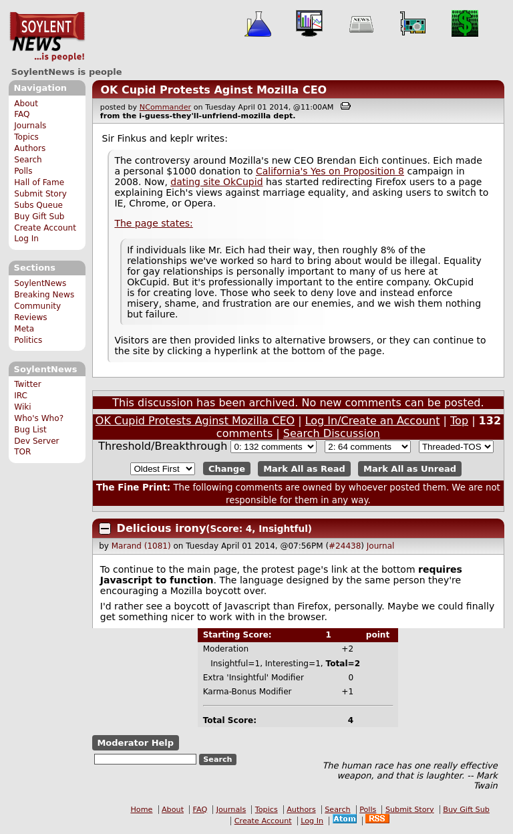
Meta (24, 328)
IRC (20, 395)
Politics (28, 340)
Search (28, 159)
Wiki (22, 407)
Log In (26, 238)
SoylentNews (47, 36)
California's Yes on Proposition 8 (330, 171)
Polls (23, 171)
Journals (30, 125)
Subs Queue (38, 205)
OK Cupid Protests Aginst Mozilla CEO (213, 90)
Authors (29, 148)
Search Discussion (331, 433)
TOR (22, 451)
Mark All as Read (304, 469)
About (26, 103)
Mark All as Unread (409, 469)
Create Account (45, 228)
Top (459, 420)
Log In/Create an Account (372, 420)
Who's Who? (38, 418)
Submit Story (40, 193)
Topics (26, 137)
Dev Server (36, 441)
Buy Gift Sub (39, 216)
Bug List (30, 429)
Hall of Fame (39, 182)
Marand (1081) (141, 546)
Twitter (27, 384)
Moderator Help (135, 743)
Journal (381, 546)
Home (141, 809)
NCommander (165, 107)
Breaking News (44, 294)
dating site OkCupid (216, 181)
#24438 (345, 546)
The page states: (153, 223)
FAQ (21, 114)
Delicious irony (161, 528)
